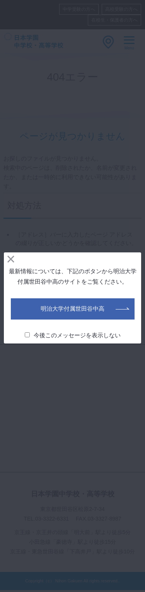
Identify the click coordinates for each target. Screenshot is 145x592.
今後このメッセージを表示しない (73, 335)
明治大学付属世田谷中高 (72, 308)
